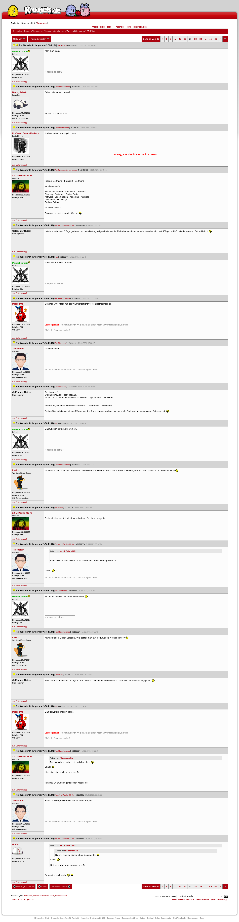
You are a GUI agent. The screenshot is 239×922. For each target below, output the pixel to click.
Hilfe (129, 27)
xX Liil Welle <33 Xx (68, 551)
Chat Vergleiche (180, 918)
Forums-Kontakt (177, 900)
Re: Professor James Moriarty (66, 170)
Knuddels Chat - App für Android (65, 918)
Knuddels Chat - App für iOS (93, 918)
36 (185, 39)
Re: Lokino (59, 507)
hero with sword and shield (43, 896)
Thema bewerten (39, 39)
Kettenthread (58, 31)
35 (180, 39)
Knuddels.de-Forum (21, 31)
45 (210, 39)
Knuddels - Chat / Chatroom (197, 900)
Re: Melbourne (61, 343)
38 (195, 39)
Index (42, 886)
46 (216, 39)
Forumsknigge (140, 27)
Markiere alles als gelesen (23, 900)
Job (202, 918)
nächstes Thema (60, 886)
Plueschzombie (66, 758)
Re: (56, 257)
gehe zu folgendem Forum (165, 896)
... (175, 39)
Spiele (142, 918)
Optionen (19, 39)
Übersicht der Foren (101, 27)
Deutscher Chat (42, 918)
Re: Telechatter (61, 591)
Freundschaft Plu (130, 918)
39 (200, 39)
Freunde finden (113, 918)
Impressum (193, 918)
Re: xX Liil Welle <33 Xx (64, 225)
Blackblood (28, 896)
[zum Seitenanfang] (19, 82)
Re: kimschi (62, 45)
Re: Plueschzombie (62, 87)
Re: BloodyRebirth (62, 128)
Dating (150, 918)
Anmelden (42, 23)
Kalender (120, 27)
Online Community (163, 918)
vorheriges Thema (23, 886)
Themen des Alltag (41, 31)
